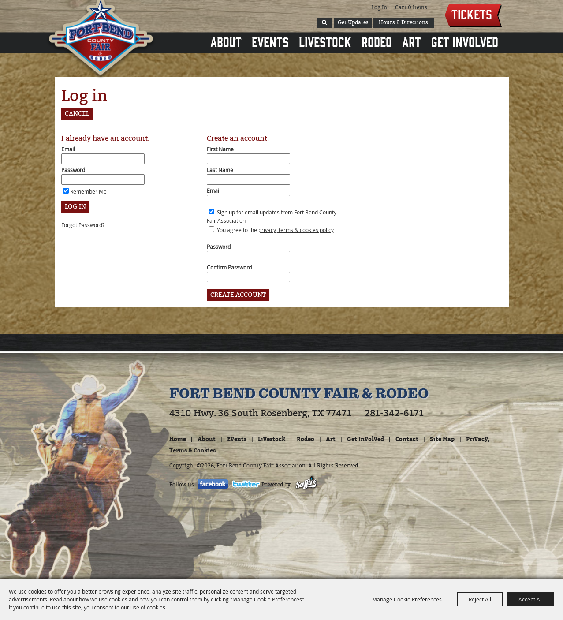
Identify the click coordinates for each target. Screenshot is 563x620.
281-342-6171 (394, 413)
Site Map (442, 439)
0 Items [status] (417, 7)
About (226, 41)
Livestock (325, 41)
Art (411, 41)
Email (68, 149)
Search (324, 23)
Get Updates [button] (353, 22)
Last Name (220, 169)
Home (177, 439)
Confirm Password (229, 267)
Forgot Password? (82, 224)
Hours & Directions (403, 22)
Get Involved (464, 41)
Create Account (238, 295)
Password (73, 169)
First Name (220, 149)
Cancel (77, 113)
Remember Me (88, 191)
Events (270, 41)
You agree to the (275, 229)
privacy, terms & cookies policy (296, 229)
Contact (406, 439)
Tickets (471, 14)
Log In (379, 7)
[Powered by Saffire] (306, 485)
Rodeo (377, 41)
